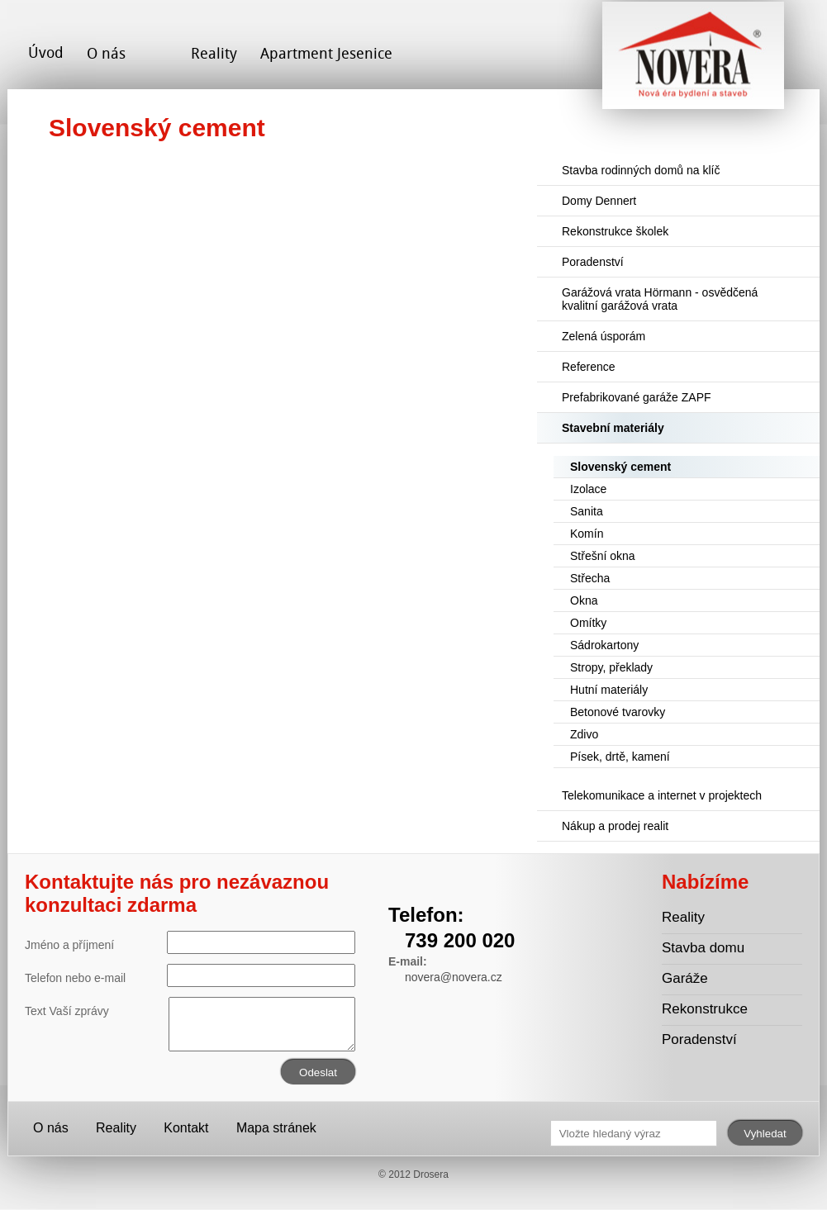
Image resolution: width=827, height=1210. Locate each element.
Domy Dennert (599, 200)
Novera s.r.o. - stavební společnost (693, 61)
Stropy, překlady (611, 667)
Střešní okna (602, 555)
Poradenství (593, 261)
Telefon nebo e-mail (190, 975)
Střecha (590, 578)
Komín (586, 533)
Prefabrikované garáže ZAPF (636, 397)
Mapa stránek (276, 1128)
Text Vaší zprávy (190, 1011)
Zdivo (584, 734)
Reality (214, 53)
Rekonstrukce (705, 1009)
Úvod (46, 52)
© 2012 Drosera (413, 1174)
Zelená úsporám (603, 336)
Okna (583, 600)
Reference (588, 366)
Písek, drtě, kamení (620, 756)
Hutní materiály (609, 689)
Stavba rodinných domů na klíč (641, 170)
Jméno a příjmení (190, 942)
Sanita (586, 511)
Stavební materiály (613, 427)
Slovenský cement (620, 466)
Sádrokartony (604, 645)
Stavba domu (703, 948)
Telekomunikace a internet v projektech (662, 795)
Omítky (588, 622)
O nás (106, 53)
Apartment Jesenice (326, 53)
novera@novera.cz (453, 977)
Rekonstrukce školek (615, 231)
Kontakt (186, 1128)
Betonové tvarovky (617, 712)
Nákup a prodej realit (615, 826)
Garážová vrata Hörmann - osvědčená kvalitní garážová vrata (660, 299)
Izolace (588, 489)
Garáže (685, 978)
